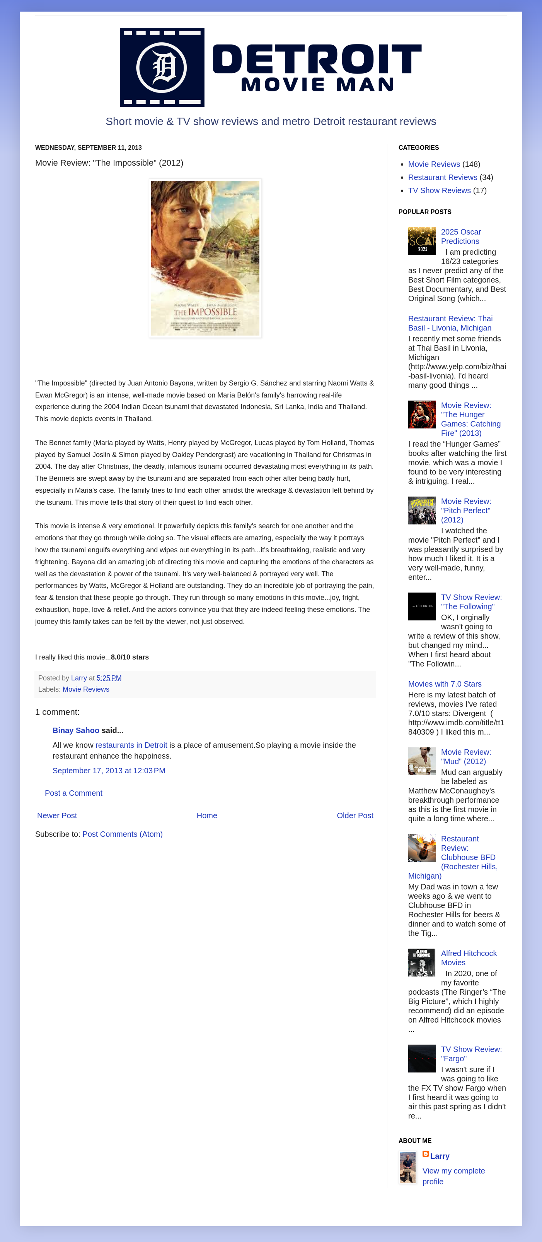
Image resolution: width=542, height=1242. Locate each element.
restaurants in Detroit (131, 745)
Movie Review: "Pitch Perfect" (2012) (466, 510)
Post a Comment (73, 793)
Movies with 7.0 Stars (445, 684)
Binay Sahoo (76, 730)
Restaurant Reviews (442, 177)
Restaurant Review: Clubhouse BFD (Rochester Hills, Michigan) (453, 857)
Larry (440, 1156)
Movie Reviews (86, 689)
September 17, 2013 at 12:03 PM (109, 770)
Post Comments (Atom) (122, 834)
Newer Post (57, 815)
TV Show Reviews (439, 190)
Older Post (355, 815)
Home (207, 815)
